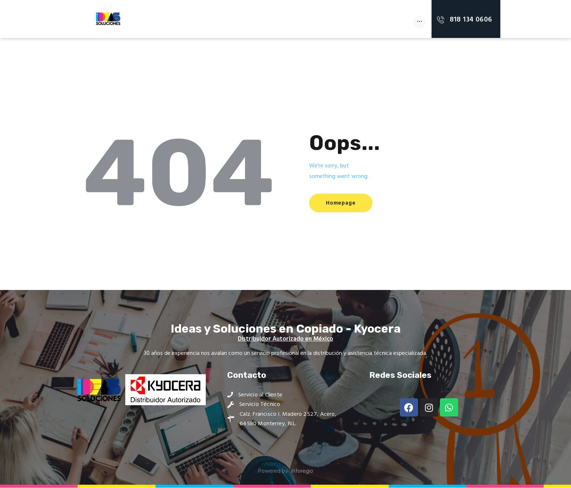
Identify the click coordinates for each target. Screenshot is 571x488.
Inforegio (302, 471)
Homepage (343, 203)
